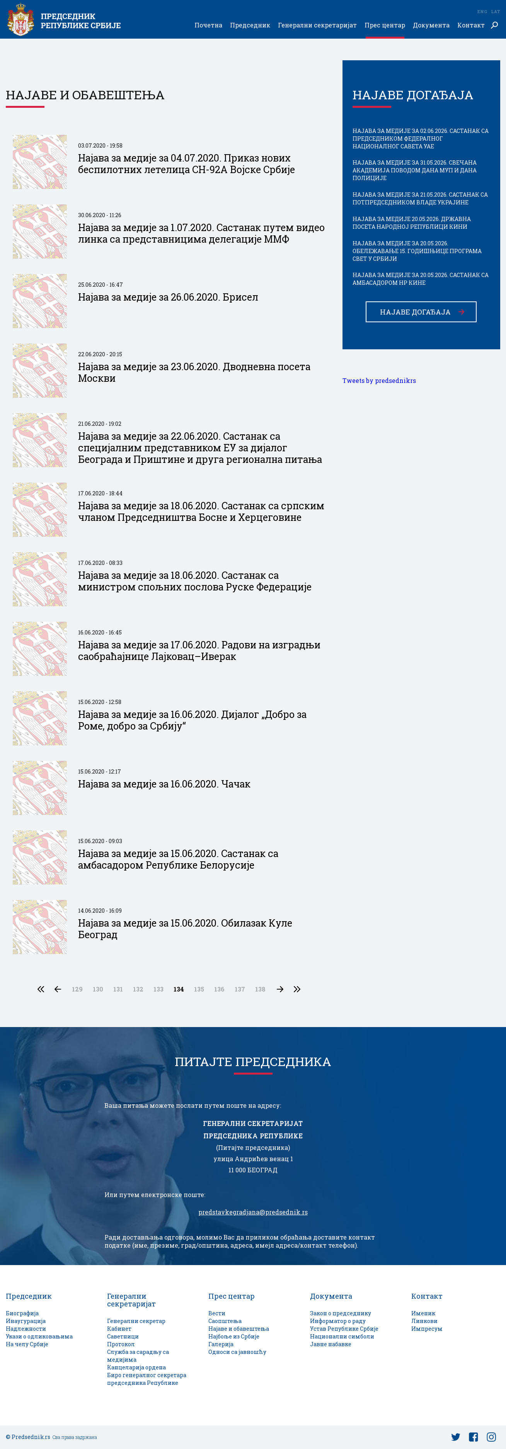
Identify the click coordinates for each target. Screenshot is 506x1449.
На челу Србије (27, 1344)
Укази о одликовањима (39, 1336)
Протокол (121, 1344)
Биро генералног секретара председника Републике (146, 1378)
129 (77, 989)
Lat (495, 11)
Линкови (424, 1321)
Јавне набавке (330, 1344)
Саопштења (225, 1321)
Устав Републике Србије (344, 1328)
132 (138, 989)
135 (199, 989)
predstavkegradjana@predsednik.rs (253, 1212)
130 (98, 989)
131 (118, 989)
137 (240, 989)
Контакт (471, 25)
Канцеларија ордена (136, 1367)
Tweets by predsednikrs (379, 380)
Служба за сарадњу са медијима (138, 1355)
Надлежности (26, 1328)
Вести (216, 1313)
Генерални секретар (136, 1321)
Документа (431, 25)
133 (158, 989)
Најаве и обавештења (238, 1328)
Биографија (22, 1313)
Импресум (427, 1328)
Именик (423, 1313)
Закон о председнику (340, 1313)
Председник (250, 25)
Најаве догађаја (415, 311)
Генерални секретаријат (317, 25)
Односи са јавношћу (237, 1351)
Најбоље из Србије (233, 1336)
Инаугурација (26, 1321)
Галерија (220, 1344)
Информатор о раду (338, 1321)
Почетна (208, 25)
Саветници (123, 1336)
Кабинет (119, 1328)
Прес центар (385, 25)
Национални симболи (342, 1336)
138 (260, 989)
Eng (482, 11)
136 (219, 989)
